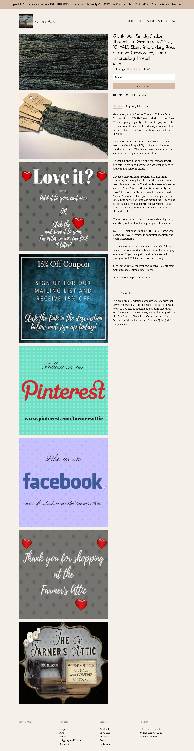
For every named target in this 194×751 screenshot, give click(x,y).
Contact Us (65, 744)
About (150, 20)
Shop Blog (105, 733)
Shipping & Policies (136, 106)
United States (134, 69)
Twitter (103, 740)
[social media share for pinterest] (127, 95)
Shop (130, 20)
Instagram (105, 744)
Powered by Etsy (148, 736)
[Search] (174, 21)
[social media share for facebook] (114, 95)
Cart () (162, 20)
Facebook (104, 729)
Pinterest (104, 736)
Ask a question (139, 95)
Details (117, 106)
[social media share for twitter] (120, 95)
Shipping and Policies (71, 740)
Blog (140, 20)
